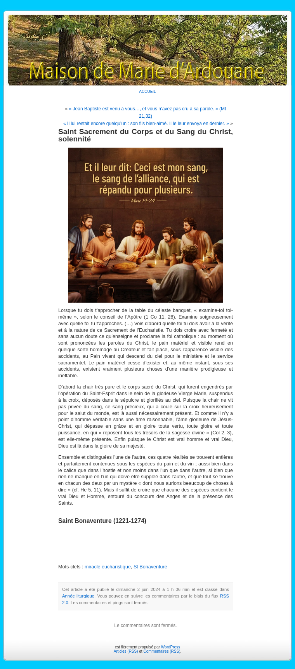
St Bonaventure (150, 567)
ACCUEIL (147, 91)
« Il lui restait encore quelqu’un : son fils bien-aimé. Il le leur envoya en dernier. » (146, 123)
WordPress (170, 647)
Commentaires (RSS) (161, 651)
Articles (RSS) (126, 651)
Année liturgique (78, 596)
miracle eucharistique (108, 567)
